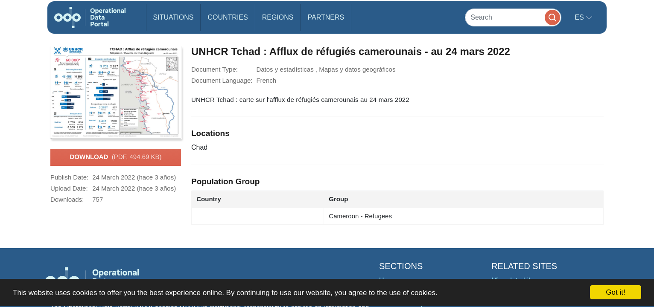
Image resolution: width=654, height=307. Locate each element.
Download (115, 157)
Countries (227, 17)
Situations (173, 17)
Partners (325, 17)
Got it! (615, 292)
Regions (278, 17)
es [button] (580, 17)
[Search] (513, 17)
